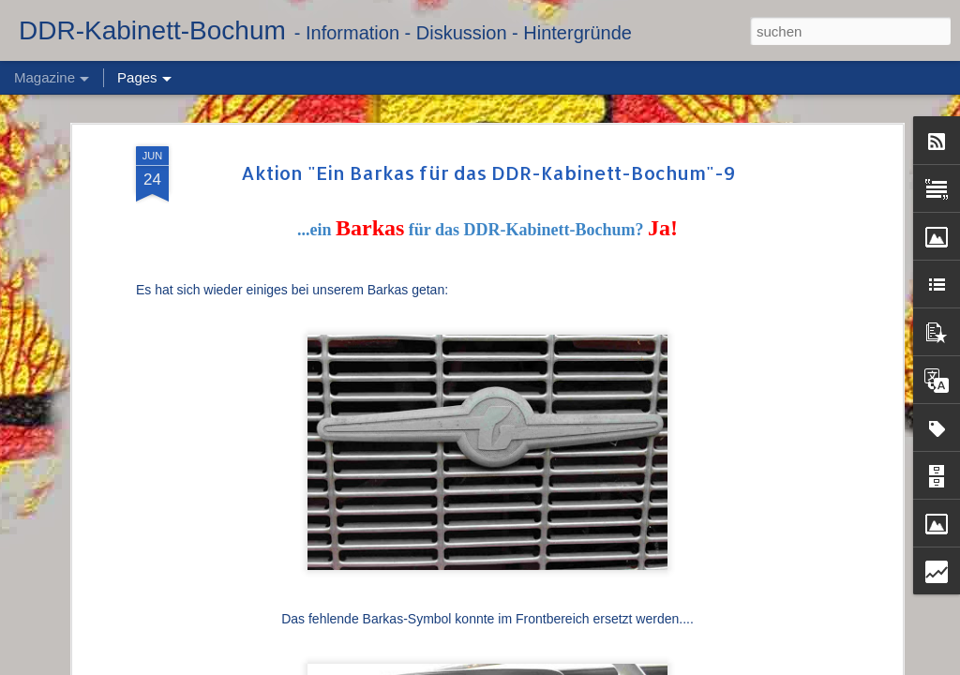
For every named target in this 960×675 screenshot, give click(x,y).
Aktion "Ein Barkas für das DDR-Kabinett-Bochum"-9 (488, 129)
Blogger (638, 664)
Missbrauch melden (706, 664)
